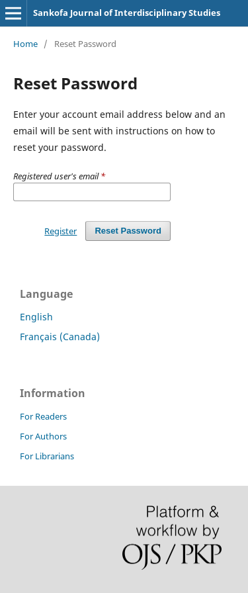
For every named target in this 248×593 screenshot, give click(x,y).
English (36, 316)
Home (25, 44)
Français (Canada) (60, 336)
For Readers (43, 416)
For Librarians (47, 456)
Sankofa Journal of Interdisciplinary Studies (126, 13)
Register (60, 231)
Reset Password (128, 231)
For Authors (43, 436)
